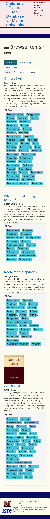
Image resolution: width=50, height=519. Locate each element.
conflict (28, 136)
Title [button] (15, 72)
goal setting (28, 252)
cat (22, 304)
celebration (13, 129)
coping (25, 241)
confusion (12, 241)
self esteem (25, 169)
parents (11, 158)
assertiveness (14, 422)
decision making (15, 437)
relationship (13, 165)
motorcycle (26, 455)
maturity (11, 455)
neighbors (12, 459)
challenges (12, 430)
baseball (11, 121)
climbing (23, 132)
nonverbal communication (19, 322)
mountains (12, 154)
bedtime (25, 121)
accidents (12, 419)
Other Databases (38, 14)
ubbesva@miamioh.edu (23, 506)
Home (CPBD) (39, 2)
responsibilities (27, 255)
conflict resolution (15, 140)
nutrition (12, 466)
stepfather (36, 172)
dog (9, 311)
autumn (11, 304)
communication (14, 237)
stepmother (13, 176)
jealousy (36, 150)
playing (11, 161)
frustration (12, 252)
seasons (11, 333)
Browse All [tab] (10, 62)
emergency (13, 441)
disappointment (15, 245)
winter (36, 344)
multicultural (28, 154)
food (23, 315)
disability (32, 437)
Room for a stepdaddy (20, 272)
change (27, 129)
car (32, 426)
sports (23, 172)
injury (22, 451)
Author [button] (22, 72)
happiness (12, 318)
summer (26, 336)
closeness (26, 234)
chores (11, 132)
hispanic (23, 150)
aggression (33, 114)
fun (37, 147)
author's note (31, 422)
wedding (37, 183)
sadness (25, 329)
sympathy (28, 176)
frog (33, 315)
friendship (25, 147)
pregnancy (24, 161)
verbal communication (17, 183)
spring (24, 333)
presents (12, 329)
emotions (12, 143)
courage (11, 433)
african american (15, 114)
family (25, 143)
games (11, 150)
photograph (26, 158)
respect (33, 466)
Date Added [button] (32, 72)
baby (34, 118)
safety (29, 470)
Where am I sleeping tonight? (19, 197)
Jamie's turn (13, 385)
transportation (14, 477)
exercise (21, 311)
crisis (33, 433)
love (32, 451)
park (23, 325)
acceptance (13, 230)
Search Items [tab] (11, 67)
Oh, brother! (13, 78)
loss (24, 318)
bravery (21, 426)
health (11, 451)
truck (28, 477)
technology (12, 179)
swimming (12, 340)
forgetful (23, 248)
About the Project (38, 6)
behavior (12, 125)
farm (37, 441)
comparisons (13, 136)
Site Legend (39, 10)
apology (22, 118)
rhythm (27, 165)
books (24, 125)
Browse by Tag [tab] (25, 62)
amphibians (13, 300)
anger (10, 118)
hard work (27, 448)
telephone (27, 179)
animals (27, 300)
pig (23, 466)
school (11, 169)
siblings (11, 172)
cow (23, 433)
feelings (11, 147)
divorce (32, 140)
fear (35, 143)
